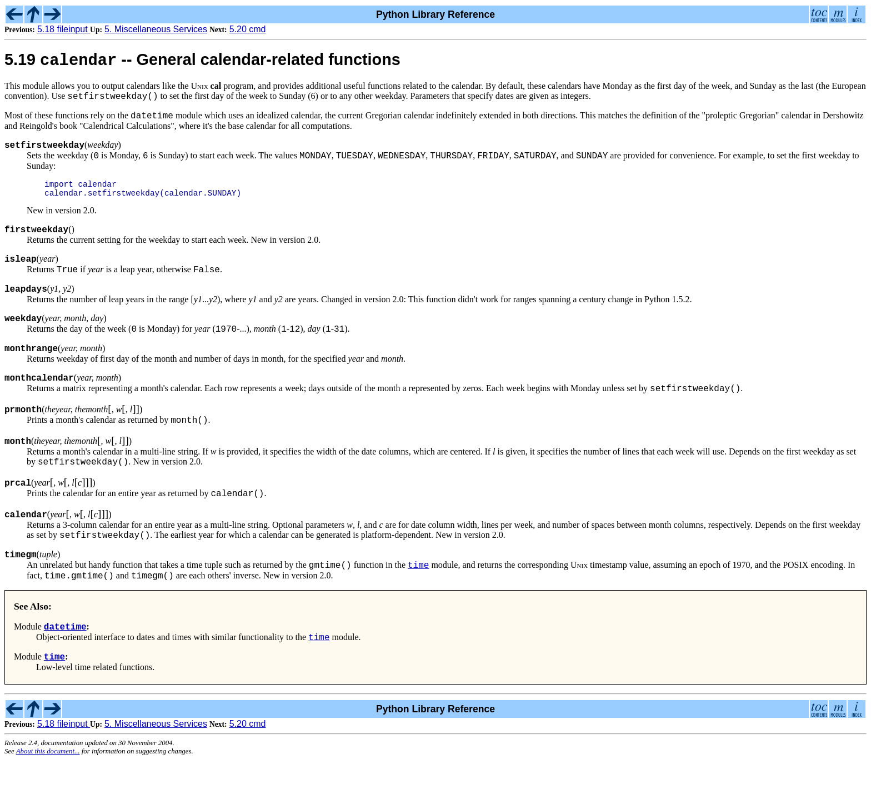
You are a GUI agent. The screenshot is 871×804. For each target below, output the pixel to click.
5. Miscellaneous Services (155, 29)
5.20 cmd (247, 29)
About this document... (48, 795)
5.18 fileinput (63, 29)
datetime (65, 667)
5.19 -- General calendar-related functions (202, 62)
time (418, 602)
